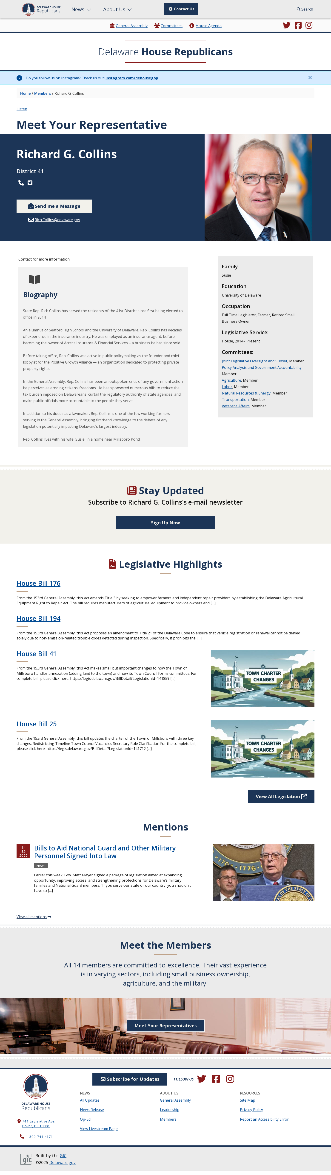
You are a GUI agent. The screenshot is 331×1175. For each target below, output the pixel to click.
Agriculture (231, 380)
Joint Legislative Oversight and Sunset (254, 361)
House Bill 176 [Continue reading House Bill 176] (38, 586)
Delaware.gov (62, 1166)
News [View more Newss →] (41, 869)
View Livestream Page (99, 1132)
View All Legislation (280, 800)
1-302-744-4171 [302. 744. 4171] (39, 1140)
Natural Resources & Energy (246, 393)
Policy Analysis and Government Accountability (262, 367)
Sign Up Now (166, 526)
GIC (63, 1159)
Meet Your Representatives (165, 1029)
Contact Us (181, 8)
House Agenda (205, 25)
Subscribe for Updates (130, 1083)
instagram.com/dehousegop (132, 78)
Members (42, 93)
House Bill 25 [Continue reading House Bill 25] (37, 727)
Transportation (235, 399)
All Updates (90, 1103)
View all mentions (32, 920)
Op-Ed (85, 1122)
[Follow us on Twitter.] (287, 25)
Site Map (247, 1103)
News (81, 9)
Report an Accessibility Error (264, 1122)
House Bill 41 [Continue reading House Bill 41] (37, 657)
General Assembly (128, 25)
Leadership (169, 1113)
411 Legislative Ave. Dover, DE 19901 (38, 1127)
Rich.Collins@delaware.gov (57, 219)
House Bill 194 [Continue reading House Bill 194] (38, 622)
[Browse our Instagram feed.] (308, 25)
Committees (168, 25)
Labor (227, 386)
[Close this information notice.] (309, 77)
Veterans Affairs (236, 405)
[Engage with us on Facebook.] (298, 25)
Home (25, 93)
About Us (118, 9)
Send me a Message (54, 206)
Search (305, 9)
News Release (92, 1113)
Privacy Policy (251, 1113)
